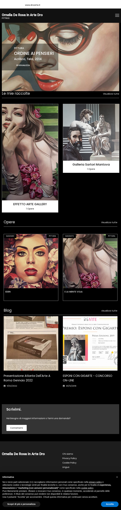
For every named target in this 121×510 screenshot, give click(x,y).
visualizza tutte (109, 311)
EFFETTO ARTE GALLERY (30, 204)
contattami (16, 428)
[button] (117, 477)
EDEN (8, 292)
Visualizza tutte (111, 93)
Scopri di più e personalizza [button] (21, 504)
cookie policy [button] (87, 488)
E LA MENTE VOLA (74, 292)
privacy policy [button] (95, 482)
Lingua (65, 467)
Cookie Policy (69, 463)
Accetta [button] (110, 504)
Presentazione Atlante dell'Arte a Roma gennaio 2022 (27, 378)
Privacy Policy (69, 458)
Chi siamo (67, 454)
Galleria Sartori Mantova (91, 165)
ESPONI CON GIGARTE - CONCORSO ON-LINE (87, 378)
